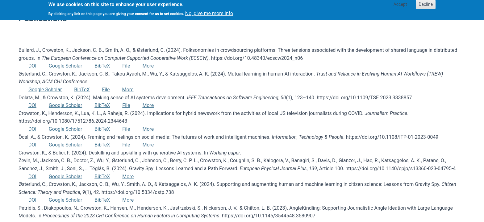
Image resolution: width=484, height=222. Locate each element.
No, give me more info (209, 12)
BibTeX (102, 66)
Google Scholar (65, 66)
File (126, 66)
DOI (32, 66)
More (148, 66)
